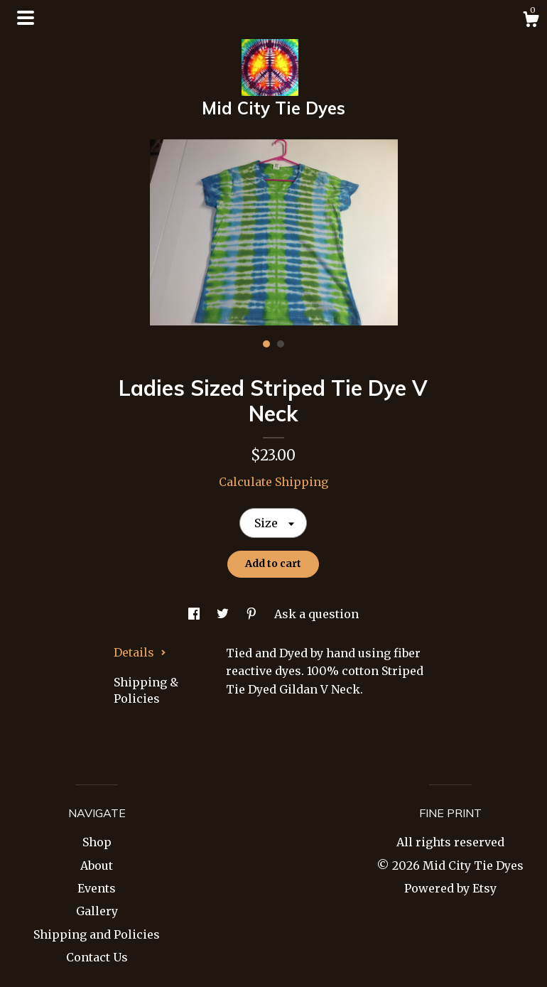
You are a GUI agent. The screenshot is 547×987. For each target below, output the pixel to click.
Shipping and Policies (96, 934)
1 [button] (266, 343)
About (96, 865)
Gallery (97, 911)
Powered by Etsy (450, 888)
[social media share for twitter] (224, 614)
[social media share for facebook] (195, 614)
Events (96, 888)
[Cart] (530, 21)
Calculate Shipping (273, 482)
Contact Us (97, 957)
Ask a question (316, 614)
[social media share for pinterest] (253, 614)
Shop (97, 842)
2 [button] (280, 343)
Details (140, 652)
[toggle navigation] (25, 18)
